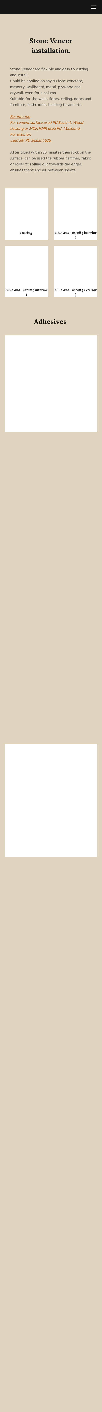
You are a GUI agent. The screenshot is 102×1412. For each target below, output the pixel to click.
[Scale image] (26, 207)
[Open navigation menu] (93, 7)
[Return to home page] (12, 7)
